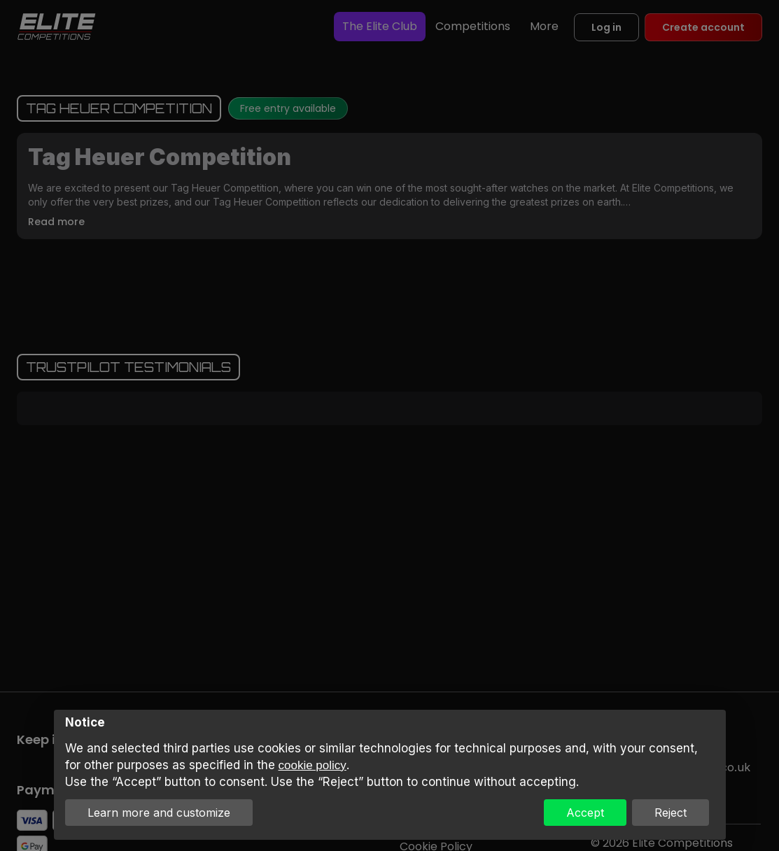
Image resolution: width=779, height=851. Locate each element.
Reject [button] (670, 813)
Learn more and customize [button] (158, 813)
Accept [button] (585, 813)
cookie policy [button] (312, 765)
